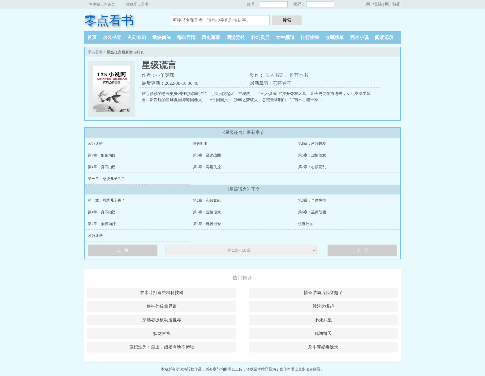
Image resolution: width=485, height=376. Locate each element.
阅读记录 (384, 37)
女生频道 (285, 37)
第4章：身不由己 (102, 167)
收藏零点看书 (137, 4)
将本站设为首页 (102, 4)
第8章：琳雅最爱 (312, 143)
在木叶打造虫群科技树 (161, 292)
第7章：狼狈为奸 (102, 155)
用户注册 (393, 4)
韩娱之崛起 (323, 306)
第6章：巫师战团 (207, 155)
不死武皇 (323, 320)
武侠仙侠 (161, 37)
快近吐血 (200, 143)
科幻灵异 (260, 37)
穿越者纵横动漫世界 (161, 320)
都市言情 (186, 37)
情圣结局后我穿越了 (323, 292)
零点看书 (109, 21)
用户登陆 (374, 4)
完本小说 (359, 37)
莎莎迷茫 (282, 83)
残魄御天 (323, 333)
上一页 (122, 250)
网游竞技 (235, 37)
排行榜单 (310, 37)
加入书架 (274, 75)
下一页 (362, 250)
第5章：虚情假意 (312, 155)
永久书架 (112, 37)
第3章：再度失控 (207, 167)
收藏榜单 (334, 37)
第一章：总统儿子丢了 (106, 179)
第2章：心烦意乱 (312, 167)
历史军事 (211, 37)
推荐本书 (299, 75)
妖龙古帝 (161, 333)
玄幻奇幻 (136, 37)
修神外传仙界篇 (162, 306)
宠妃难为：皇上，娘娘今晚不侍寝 (161, 347)
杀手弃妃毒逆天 (323, 347)
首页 (92, 37)
